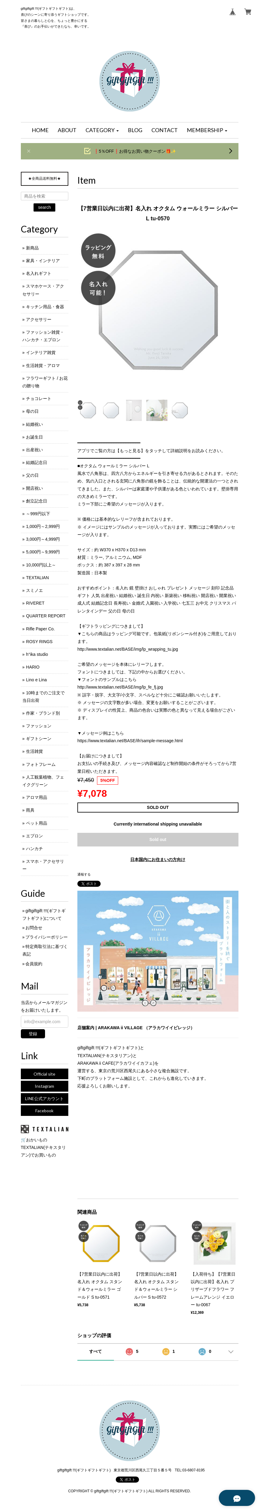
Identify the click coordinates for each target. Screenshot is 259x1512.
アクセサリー (38, 319)
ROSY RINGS (39, 641)
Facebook (44, 1110)
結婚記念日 (36, 462)
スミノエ (34, 590)
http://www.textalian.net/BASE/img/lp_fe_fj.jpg (120, 687)
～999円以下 (38, 513)
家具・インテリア (43, 260)
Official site (44, 1073)
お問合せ (33, 927)
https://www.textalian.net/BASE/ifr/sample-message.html (130, 740)
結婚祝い (34, 424)
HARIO (32, 667)
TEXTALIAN (37, 577)
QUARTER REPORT (45, 615)
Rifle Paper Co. (40, 628)
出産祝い (34, 449)
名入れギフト (38, 273)
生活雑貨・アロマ (43, 365)
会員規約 (33, 963)
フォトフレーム (41, 764)
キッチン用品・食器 (45, 306)
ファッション (38, 725)
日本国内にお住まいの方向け (157, 859)
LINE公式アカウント (44, 1098)
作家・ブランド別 (43, 713)
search (44, 207)
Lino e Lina (36, 679)
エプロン (34, 835)
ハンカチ (34, 848)
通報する (84, 874)
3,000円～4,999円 (43, 539)
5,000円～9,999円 (43, 551)
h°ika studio (37, 654)
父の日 (32, 475)
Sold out (157, 839)
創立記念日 (36, 501)
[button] (102, 130)
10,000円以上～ (41, 564)
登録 (33, 1033)
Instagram (44, 1086)
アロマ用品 (36, 797)
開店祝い (34, 488)
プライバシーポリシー (46, 937)
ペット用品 (36, 823)
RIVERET (35, 603)
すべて (95, 1351)
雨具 (30, 810)
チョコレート (38, 398)
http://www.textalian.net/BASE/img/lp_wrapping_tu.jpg (127, 649)
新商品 (32, 247)
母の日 (32, 411)
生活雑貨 (34, 751)
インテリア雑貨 (41, 352)
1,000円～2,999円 (43, 526)
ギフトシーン (38, 738)
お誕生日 (34, 437)
